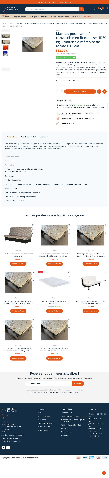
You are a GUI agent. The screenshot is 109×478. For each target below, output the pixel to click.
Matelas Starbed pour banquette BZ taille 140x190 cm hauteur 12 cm (90, 302)
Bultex (54, 298)
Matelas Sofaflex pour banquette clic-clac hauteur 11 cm (18, 255)
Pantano (59, 30)
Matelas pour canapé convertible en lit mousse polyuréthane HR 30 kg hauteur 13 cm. (18, 350)
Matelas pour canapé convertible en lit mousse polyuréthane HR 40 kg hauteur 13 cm (54, 255)
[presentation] (41, 400)
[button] (50, 50)
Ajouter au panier (80, 91)
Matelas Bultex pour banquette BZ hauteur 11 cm (54, 302)
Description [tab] (11, 137)
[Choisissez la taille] (66, 85)
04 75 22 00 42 (19, 435)
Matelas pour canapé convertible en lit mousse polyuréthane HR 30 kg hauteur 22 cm (18, 302)
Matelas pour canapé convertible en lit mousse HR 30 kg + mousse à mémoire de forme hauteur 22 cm (54, 350)
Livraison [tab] (44, 137)
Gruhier (18, 250)
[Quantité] (58, 91)
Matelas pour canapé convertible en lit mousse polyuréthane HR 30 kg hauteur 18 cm (91, 255)
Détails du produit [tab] (28, 137)
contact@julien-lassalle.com (12, 441)
